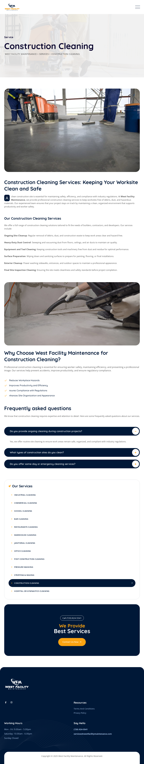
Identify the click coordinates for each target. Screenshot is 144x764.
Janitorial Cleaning (24, 543)
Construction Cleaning (26, 583)
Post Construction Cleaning (29, 559)
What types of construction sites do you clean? (37, 452)
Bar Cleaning (21, 519)
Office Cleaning (22, 551)
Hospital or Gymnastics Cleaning (31, 591)
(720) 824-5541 (81, 729)
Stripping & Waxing (24, 575)
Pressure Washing (23, 567)
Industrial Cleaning (25, 495)
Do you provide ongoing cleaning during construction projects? (46, 431)
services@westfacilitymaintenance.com (93, 734)
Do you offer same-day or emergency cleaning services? (42, 463)
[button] (72, 431)
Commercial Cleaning (25, 503)
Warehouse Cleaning (25, 535)
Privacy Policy (80, 713)
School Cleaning (23, 511)
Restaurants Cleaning (26, 527)
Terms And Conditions (84, 708)
